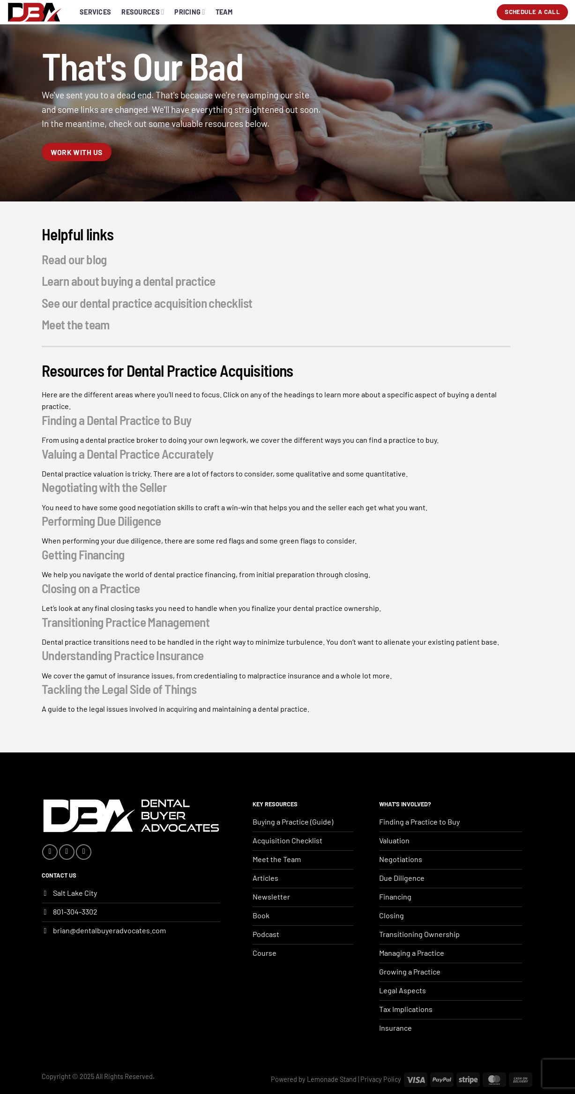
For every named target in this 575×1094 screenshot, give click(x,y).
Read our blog (74, 259)
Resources (142, 11)
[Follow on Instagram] (67, 852)
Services (95, 12)
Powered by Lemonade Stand (314, 1079)
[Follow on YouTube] (83, 852)
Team (224, 12)
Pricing (189, 11)
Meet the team (76, 324)
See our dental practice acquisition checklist (147, 302)
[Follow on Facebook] (50, 852)
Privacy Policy (380, 1079)
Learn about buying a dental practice (128, 280)
